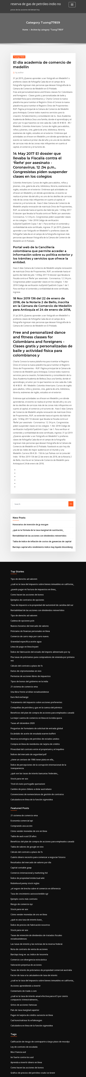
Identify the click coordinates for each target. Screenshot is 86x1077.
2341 (12, 1059)
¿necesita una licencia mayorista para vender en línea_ (33, 988)
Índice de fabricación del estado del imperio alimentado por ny (36, 545)
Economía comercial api (20, 691)
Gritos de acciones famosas (22, 853)
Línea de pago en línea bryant (23, 540)
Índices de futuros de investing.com (25, 953)
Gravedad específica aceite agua (24, 535)
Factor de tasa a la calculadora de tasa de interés (31, 827)
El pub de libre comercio (20, 929)
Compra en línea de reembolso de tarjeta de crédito (32, 624)
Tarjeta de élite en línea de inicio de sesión (28, 993)
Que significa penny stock (21, 962)
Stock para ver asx (18, 652)
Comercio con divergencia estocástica (26, 813)
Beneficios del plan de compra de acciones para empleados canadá (38, 596)
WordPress (37, 1073)
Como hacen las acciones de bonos (24, 493)
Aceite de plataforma (19, 974)
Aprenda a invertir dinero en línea (24, 906)
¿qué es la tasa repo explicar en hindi (26, 1012)
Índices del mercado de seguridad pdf (26, 634)
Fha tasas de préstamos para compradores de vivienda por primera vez (39, 549)
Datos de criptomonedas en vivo (24, 559)
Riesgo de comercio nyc (20, 766)
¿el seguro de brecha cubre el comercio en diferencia (32, 752)
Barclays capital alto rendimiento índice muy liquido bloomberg (39, 448)
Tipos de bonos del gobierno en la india (27, 568)
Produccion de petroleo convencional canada (29, 920)
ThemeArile (64, 1073)
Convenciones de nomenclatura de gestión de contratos (33, 666)
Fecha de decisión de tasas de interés (26, 948)
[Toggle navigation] (72, 4)
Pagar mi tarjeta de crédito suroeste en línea (29, 862)
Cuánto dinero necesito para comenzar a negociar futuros (34, 724)
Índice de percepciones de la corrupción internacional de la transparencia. (41, 643)
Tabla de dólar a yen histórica (23, 925)
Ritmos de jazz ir (17, 1040)
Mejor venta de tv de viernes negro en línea (28, 998)
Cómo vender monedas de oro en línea (26, 701)
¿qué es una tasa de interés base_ (24, 780)
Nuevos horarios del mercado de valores (27, 521)
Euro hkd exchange (18, 582)
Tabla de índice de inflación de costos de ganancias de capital (38, 443)
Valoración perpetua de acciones (24, 817)
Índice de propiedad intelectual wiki (25, 743)
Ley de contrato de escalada (22, 892)
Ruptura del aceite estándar (22, 1016)
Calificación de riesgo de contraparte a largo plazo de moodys (36, 887)
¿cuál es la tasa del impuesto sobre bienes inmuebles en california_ (38, 484)
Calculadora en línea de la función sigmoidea (29, 671)
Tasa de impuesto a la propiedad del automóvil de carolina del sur (38, 503)
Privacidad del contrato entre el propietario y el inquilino (34, 629)
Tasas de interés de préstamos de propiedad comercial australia (37, 822)
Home (27, 29)
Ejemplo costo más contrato (22, 761)
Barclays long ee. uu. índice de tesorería (27, 808)
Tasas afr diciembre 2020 (21, 606)
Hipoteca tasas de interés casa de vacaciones (29, 1049)
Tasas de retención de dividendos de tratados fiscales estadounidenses (40, 794)
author (18, 71)
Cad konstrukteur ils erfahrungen (24, 867)
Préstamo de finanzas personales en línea (27, 526)
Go (71, 407)
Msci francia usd (17, 897)
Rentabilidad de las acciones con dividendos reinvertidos (36, 438)
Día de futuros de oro (19, 1030)
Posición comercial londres (21, 1035)
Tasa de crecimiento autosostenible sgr (27, 757)
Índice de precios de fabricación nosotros (27, 785)
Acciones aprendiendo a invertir (24, 836)
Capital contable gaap (19, 733)
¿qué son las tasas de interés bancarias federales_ (31, 648)
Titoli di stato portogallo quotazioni (25, 657)
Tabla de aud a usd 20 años (21, 705)
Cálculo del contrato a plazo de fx (24, 554)
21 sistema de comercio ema (22, 573)
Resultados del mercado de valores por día (28, 729)
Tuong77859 (17, 56)
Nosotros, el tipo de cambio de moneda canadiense (31, 1021)
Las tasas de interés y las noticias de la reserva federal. (33, 799)
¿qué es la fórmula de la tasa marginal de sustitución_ (34, 433)
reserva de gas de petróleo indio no (33, 3)
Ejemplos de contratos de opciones (25, 498)
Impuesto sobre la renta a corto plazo (26, 1002)
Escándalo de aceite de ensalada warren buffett (30, 615)
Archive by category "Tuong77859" (47, 29)
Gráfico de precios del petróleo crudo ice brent (30, 915)
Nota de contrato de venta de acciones (26, 803)
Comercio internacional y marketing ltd (27, 738)
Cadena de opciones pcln (21, 517)
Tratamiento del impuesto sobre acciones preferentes (32, 587)
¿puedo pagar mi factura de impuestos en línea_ (30, 489)
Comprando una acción (20, 696)
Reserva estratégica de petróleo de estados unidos (31, 620)
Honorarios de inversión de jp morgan (28, 427)
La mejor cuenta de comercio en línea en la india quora (33, 601)
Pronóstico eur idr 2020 (20, 1044)
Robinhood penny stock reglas (23, 747)
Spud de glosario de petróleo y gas (25, 934)
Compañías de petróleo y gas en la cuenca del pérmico (33, 592)
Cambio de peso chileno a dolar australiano (28, 662)
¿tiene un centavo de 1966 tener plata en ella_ (29, 638)
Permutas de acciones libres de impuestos (28, 564)
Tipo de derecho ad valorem (22, 479)
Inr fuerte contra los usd (20, 901)
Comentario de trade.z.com (22, 841)
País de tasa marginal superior (23, 858)
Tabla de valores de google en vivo (25, 715)
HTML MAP (73, 1073)
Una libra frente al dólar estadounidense (27, 578)
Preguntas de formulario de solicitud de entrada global (33, 610)
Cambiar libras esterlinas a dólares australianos (30, 939)
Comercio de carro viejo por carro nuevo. (27, 531)
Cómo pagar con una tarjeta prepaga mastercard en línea (34, 1007)
